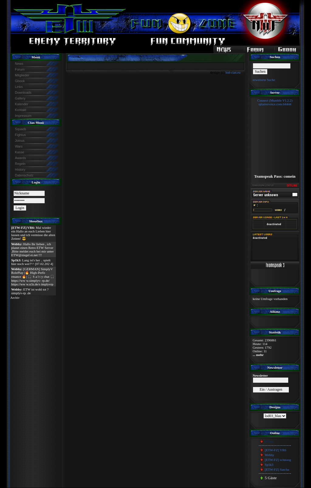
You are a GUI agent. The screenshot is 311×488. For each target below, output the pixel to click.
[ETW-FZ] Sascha (277, 469)
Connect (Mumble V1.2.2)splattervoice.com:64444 (275, 102)
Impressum (23, 115)
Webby (269, 455)
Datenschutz (24, 175)
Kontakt (20, 110)
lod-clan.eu (233, 72)
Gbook (20, 81)
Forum (20, 69)
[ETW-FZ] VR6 (275, 450)
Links (19, 87)
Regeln (20, 164)
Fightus (20, 135)
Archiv (15, 297)
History (20, 169)
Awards (20, 158)
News (19, 63)
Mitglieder (22, 75)
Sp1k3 (269, 464)
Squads (20, 129)
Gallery (20, 98)
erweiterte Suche (264, 80)
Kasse (19, 152)
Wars (18, 146)
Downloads (23, 92)
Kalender (21, 104)
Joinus (20, 140)
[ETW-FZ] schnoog (278, 460)
